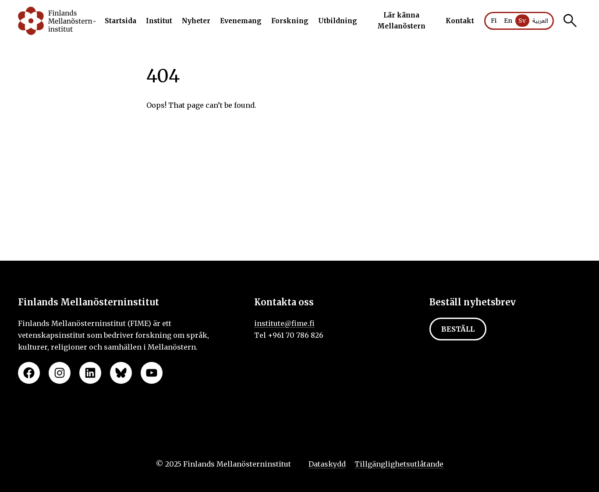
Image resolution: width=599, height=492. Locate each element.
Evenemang (241, 21)
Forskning (289, 21)
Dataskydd (327, 464)
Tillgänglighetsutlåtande (398, 464)
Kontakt (460, 21)
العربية (540, 21)
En (508, 21)
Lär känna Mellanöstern (401, 21)
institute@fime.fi (284, 323)
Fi (494, 21)
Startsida (120, 21)
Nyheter (196, 21)
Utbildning (337, 21)
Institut (159, 21)
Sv (522, 21)
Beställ (458, 329)
